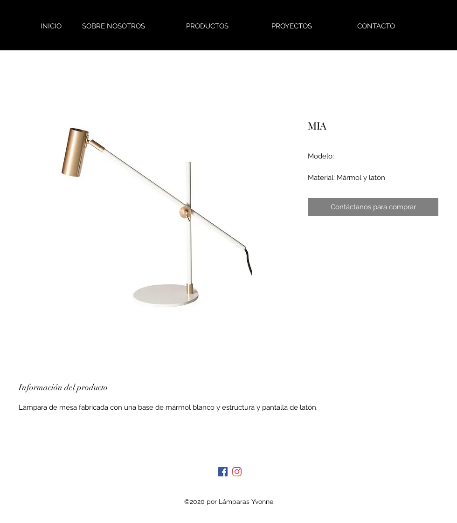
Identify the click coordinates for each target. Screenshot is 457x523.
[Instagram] (237, 471)
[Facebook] (223, 471)
